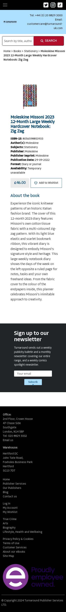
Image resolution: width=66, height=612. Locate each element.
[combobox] (18, 41)
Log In (6, 503)
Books (18, 51)
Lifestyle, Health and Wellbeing (22, 532)
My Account (10, 508)
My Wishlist (10, 512)
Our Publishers (12, 488)
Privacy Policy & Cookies (18, 539)
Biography (9, 527)
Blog (5, 492)
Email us (8, 440)
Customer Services (15, 547)
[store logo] (10, 22)
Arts (5, 523)
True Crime (10, 519)
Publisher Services (14, 484)
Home (7, 51)
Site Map (8, 556)
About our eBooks (14, 552)
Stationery (31, 51)
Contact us (10, 496)
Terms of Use (11, 543)
